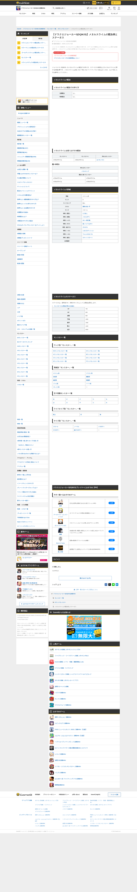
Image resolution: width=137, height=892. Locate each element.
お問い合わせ (76, 794)
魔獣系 (88, 377)
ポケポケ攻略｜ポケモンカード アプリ (101, 804)
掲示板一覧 (20, 144)
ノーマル (76, 426)
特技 (33, 13)
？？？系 (88, 383)
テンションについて (23, 186)
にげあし (85, 213)
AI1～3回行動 (86, 220)
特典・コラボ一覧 (22, 509)
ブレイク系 (56, 387)
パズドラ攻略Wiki (67, 809)
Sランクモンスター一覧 (93, 351)
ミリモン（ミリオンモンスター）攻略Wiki (102, 823)
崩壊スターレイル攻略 (41, 809)
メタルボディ (86, 217)
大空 (18, 312)
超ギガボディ (78, 430)
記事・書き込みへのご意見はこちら (85, 589)
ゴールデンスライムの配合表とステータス (34, 52)
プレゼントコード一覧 (24, 513)
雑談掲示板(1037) (22, 148)
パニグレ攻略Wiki (40, 826)
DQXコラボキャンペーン (24, 522)
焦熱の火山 (20, 303)
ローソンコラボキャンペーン (26, 526)
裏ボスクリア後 (22, 325)
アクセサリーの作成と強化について (28, 462)
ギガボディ (56, 430)
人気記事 (24, 38)
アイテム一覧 (21, 466)
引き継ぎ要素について (24, 178)
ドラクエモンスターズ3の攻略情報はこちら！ (67, 58)
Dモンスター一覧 (22, 367)
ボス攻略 (90, 13)
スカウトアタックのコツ (24, 182)
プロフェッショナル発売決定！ (26, 127)
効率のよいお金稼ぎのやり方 (26, 208)
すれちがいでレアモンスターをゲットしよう (30, 225)
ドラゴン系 (89, 373)
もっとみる (43, 67)
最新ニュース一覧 (22, 122)
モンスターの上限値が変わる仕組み (64, 306)
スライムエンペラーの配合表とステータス (34, 43)
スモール (55, 426)
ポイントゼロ (21, 320)
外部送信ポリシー (64, 794)
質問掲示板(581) (22, 152)
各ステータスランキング (24, 342)
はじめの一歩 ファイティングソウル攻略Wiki (75, 826)
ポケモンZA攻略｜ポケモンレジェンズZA (46, 800)
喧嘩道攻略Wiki (94, 826)
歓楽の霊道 (20, 263)
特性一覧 (20, 424)
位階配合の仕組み (22, 212)
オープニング (21, 250)
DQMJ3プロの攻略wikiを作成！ (27, 131)
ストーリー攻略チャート (24, 246)
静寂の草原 (20, 255)
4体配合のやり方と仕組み (25, 221)
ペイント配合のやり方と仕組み (26, 492)
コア (18, 308)
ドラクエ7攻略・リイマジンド (43, 804)
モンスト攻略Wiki (95, 809)
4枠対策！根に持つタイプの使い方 (27, 441)
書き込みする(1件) (85, 578)
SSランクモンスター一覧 (60, 351)
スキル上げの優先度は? (24, 195)
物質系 (55, 380)
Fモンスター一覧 (22, 376)
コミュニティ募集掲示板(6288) (26, 156)
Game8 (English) (95, 794)
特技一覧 (20, 419)
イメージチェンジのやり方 (25, 483)
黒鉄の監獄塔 (21, 299)
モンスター (22, 13)
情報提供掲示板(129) (23, 161)
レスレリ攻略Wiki (40, 823)
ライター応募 (114, 794)
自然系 (55, 377)
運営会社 (85, 794)
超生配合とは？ (22, 479)
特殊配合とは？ (22, 216)
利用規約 (37, 794)
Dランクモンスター (60, 602)
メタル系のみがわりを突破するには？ (28, 453)
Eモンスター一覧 (22, 372)
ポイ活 (86, 3)
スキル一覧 (20, 384)
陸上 (54, 414)
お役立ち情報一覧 (22, 169)
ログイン (116, 3)
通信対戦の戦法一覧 (23, 432)
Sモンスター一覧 (22, 350)
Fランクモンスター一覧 (92, 361)
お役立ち (102, 13)
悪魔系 (88, 380)
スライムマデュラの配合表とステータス (33, 62)
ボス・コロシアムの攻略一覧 (26, 329)
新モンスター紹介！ (23, 500)
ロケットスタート (88, 237)
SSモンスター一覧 (23, 346)
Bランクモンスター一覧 (93, 354)
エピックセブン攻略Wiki (69, 815)
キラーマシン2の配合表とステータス (32, 47)
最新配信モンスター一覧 (24, 135)
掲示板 (40, 38)
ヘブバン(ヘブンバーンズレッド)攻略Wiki (74, 819)
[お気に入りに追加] (92, 8)
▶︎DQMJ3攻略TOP (24, 113)
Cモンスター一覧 (22, 363)
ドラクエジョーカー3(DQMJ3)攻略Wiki (64, 594)
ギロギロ (85, 227)
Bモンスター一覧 (22, 359)
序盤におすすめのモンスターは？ (27, 173)
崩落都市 (20, 259)
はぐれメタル (100, 160)
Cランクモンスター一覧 (60, 358)
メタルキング (85, 171)
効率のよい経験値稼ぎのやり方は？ (28, 199)
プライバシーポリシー (49, 794)
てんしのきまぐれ (88, 234)
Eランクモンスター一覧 (60, 361)
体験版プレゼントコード (24, 238)
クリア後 (20, 316)
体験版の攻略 (21, 233)
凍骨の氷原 (20, 295)
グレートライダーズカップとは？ (27, 487)
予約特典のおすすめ (23, 517)
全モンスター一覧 (22, 337)
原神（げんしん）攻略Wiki (42, 815)
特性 (52, 13)
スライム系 (56, 373)
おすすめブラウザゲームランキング (33, 604)
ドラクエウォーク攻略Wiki (42, 811)
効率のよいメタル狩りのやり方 (26, 203)
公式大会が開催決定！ (24, 436)
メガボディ (101, 426)
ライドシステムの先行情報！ (26, 496)
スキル (43, 13)
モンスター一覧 (59, 598)
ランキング (114, 13)
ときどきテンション (88, 230)
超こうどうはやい (88, 224)
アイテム (63, 13)
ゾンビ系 (55, 383)
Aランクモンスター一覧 (60, 354)
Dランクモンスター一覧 (93, 358)
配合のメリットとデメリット (26, 191)
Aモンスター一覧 (22, 355)
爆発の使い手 (86, 206)
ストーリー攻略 (76, 13)
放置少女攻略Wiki (67, 823)
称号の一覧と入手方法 (24, 475)
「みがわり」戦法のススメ (25, 445)
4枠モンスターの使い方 (24, 449)
